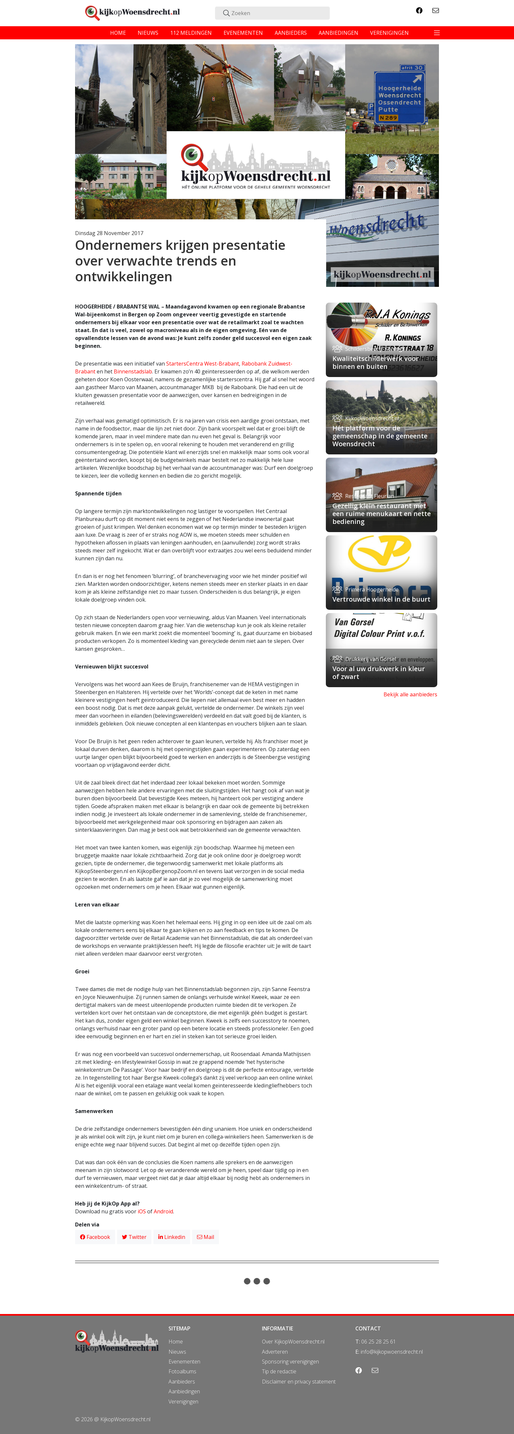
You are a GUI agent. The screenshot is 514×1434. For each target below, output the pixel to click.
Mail (205, 1237)
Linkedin (171, 1237)
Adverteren (275, 1351)
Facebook (95, 1237)
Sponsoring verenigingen (290, 1361)
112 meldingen (191, 32)
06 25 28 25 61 (378, 1341)
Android (163, 1211)
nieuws (148, 32)
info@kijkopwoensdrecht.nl (392, 1351)
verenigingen (389, 32)
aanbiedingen (338, 32)
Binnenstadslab (133, 371)
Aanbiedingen (184, 1391)
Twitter (134, 1237)
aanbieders (291, 32)
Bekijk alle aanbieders (410, 694)
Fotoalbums (182, 1371)
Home (175, 1341)
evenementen (243, 32)
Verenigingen (183, 1401)
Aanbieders (181, 1381)
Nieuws (177, 1351)
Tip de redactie (279, 1371)
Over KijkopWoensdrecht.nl (293, 1341)
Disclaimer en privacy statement (299, 1381)
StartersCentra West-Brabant (202, 363)
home (118, 32)
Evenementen (184, 1361)
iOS (142, 1211)
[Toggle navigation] (437, 33)
